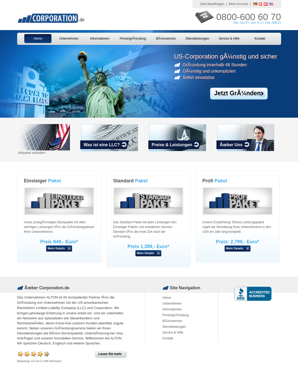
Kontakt (260, 38)
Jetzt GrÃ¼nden (237, 93)
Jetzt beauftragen (212, 4)
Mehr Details (56, 248)
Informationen (99, 38)
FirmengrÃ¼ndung (133, 38)
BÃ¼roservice (166, 38)
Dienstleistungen (197, 38)
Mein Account (238, 4)
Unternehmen (69, 38)
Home (38, 38)
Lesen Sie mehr (110, 354)
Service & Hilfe (229, 38)
